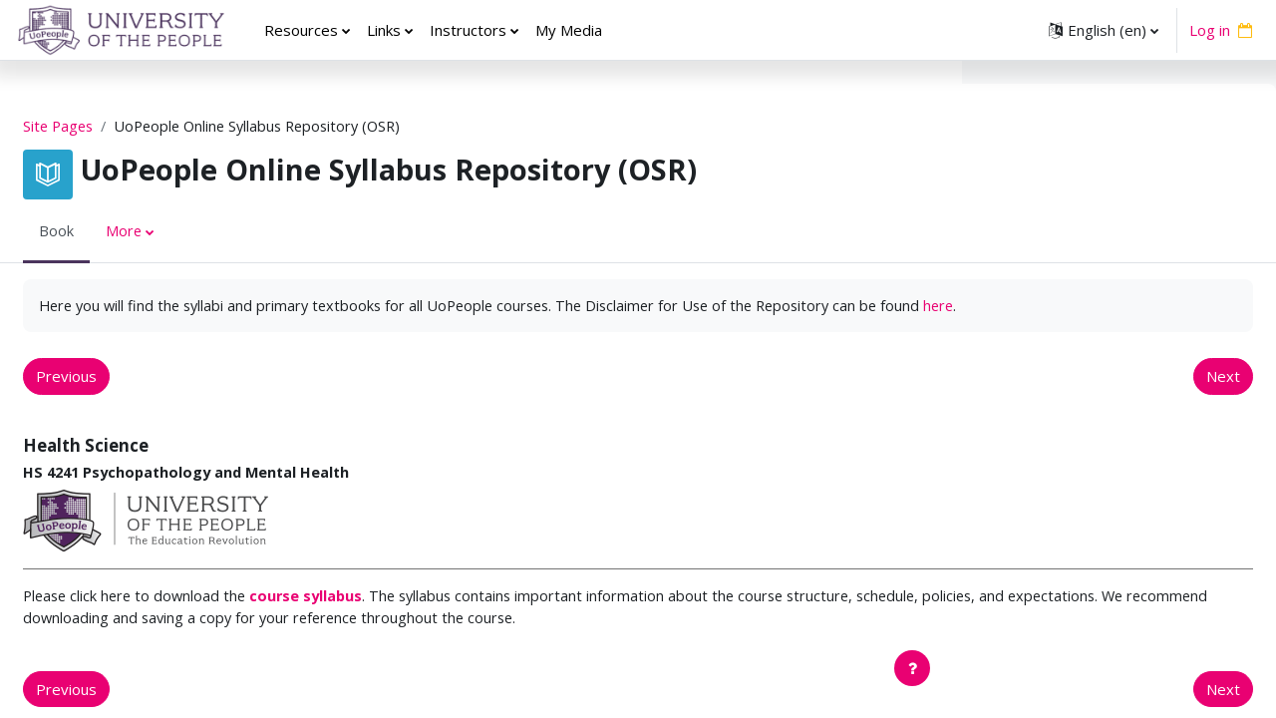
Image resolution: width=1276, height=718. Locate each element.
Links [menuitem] (384, 30)
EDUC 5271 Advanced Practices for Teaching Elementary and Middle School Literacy (1106, 623)
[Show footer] (912, 668)
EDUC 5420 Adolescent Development (1114, 444)
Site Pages (108, 127)
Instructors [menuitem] (468, 30)
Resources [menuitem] (301, 30)
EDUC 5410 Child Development (1091, 422)
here (194, 329)
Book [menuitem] (104, 232)
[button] (1103, 30)
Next (893, 401)
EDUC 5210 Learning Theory (1083, 332)
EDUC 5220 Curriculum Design (1088, 354)
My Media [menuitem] (568, 30)
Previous (114, 401)
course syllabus (363, 622)
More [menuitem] (172, 232)
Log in (1209, 30)
